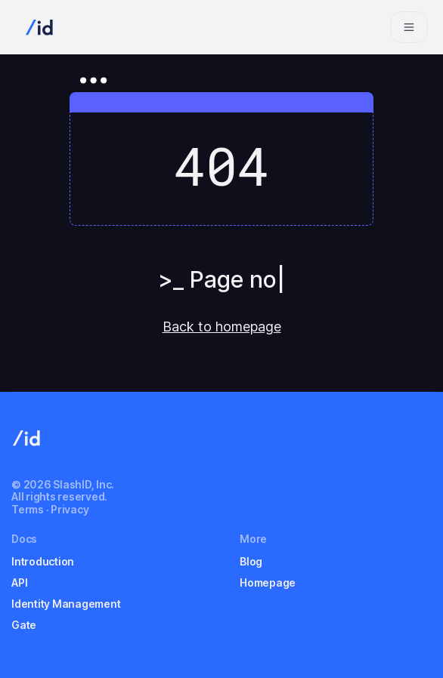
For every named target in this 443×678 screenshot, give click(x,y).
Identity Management (65, 603)
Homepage (268, 582)
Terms (27, 509)
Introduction (42, 561)
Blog (251, 561)
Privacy (69, 509)
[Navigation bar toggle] (409, 27)
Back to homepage (222, 326)
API (19, 582)
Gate (23, 624)
